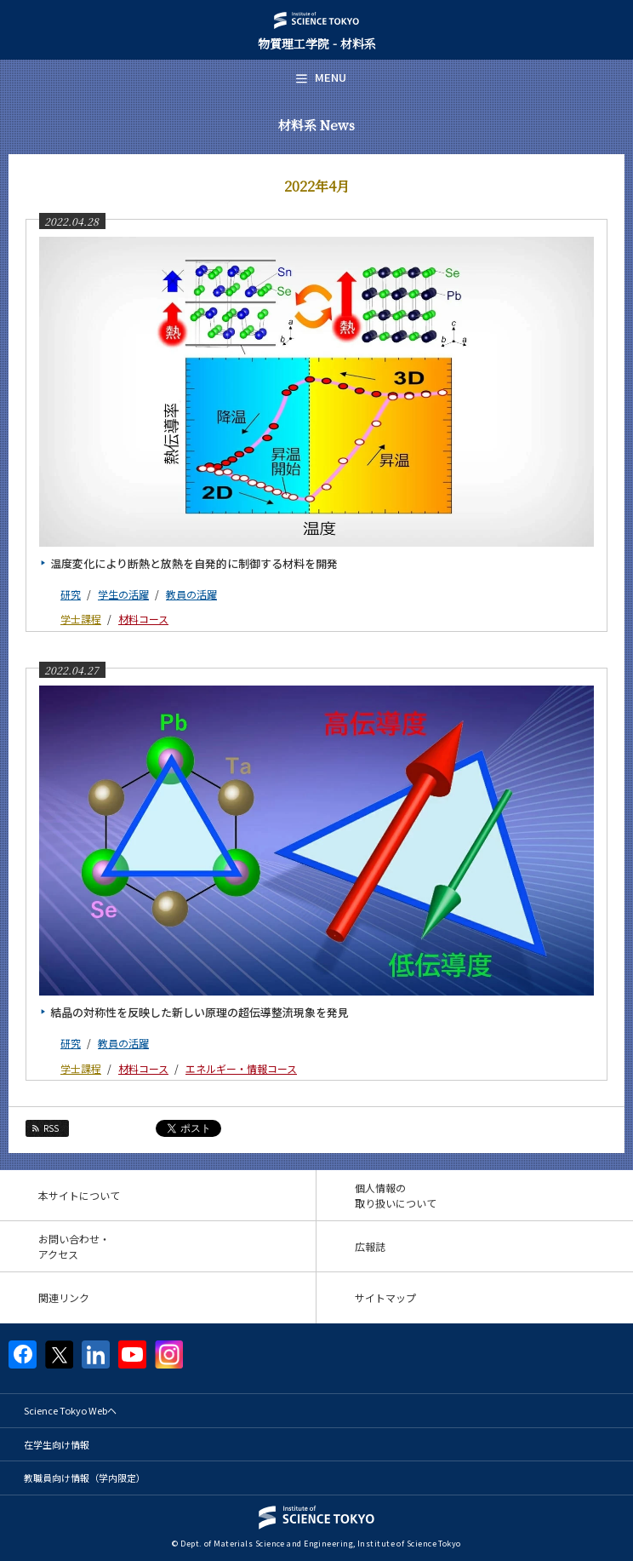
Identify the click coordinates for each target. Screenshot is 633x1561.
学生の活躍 (123, 594)
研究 (70, 594)
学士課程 (80, 618)
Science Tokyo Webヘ (70, 1410)
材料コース (143, 618)
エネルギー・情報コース (241, 1068)
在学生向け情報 (56, 1444)
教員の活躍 (191, 594)
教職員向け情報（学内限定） (84, 1477)
